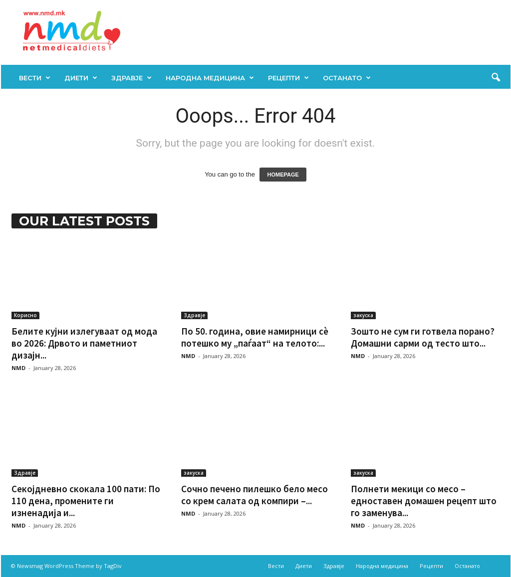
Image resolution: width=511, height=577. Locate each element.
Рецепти (288, 78)
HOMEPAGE (282, 175)
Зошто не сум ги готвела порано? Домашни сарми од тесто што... (423, 337)
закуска (363, 315)
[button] (496, 78)
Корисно (25, 315)
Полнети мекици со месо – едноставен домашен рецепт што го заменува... (424, 501)
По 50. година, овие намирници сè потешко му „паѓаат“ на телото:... (254, 337)
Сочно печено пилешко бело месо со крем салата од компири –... (254, 495)
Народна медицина (210, 78)
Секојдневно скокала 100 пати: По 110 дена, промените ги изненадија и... (85, 501)
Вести (34, 78)
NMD (18, 368)
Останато (347, 78)
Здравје (131, 78)
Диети (80, 78)
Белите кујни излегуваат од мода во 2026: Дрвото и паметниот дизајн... (84, 343)
